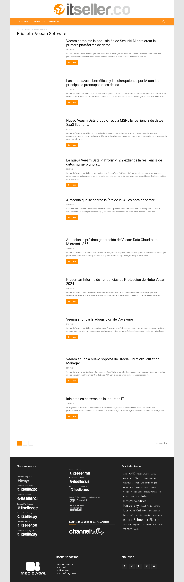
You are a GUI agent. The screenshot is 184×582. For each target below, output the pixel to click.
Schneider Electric (147, 519)
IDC (137, 496)
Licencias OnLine (134, 510)
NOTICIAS (23, 21)
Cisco (137, 478)
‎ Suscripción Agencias (66, 573)
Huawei (126, 496)
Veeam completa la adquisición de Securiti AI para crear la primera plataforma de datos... (111, 43)
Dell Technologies (149, 482)
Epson (125, 487)
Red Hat (127, 519)
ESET (132, 487)
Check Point (128, 478)
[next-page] (31, 443)
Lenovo (157, 506)
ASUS (153, 474)
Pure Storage (157, 515)
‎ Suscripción (61, 567)
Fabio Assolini (142, 487)
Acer (125, 474)
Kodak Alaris (146, 506)
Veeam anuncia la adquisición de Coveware (99, 319)
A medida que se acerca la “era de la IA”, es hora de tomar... (111, 200)
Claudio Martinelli (149, 478)
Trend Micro (158, 524)
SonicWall (127, 524)
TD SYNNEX (146, 524)
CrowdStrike (128, 483)
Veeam (127, 528)
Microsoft (128, 515)
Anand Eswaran (143, 474)
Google (126, 492)
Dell (137, 483)
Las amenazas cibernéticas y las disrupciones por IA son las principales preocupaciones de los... (112, 83)
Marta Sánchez (154, 511)
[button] (163, 22)
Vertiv (136, 529)
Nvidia (139, 515)
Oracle (147, 515)
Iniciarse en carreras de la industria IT (95, 399)
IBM (133, 496)
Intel (144, 496)
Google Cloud (136, 492)
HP (160, 491)
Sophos (136, 524)
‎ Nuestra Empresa (64, 564)
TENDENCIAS (38, 21)
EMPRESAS (54, 21)
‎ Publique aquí (62, 570)
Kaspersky (131, 505)
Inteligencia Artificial (135, 500)
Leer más (72, 63)
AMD (132, 473)
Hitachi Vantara (150, 492)
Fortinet (154, 487)
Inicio (19, 29)
